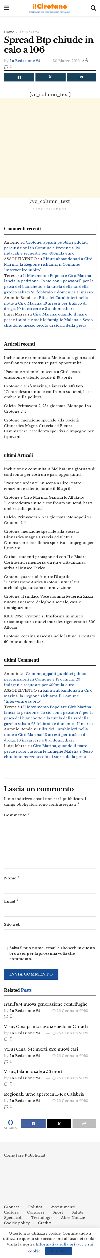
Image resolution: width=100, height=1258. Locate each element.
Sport (58, 1214)
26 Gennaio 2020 (70, 1013)
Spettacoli (13, 1220)
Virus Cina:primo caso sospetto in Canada (46, 1028)
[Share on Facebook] (19, 77)
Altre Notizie (73, 1220)
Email (11, 903)
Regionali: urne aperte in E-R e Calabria (44, 1096)
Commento (17, 816)
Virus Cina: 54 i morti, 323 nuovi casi (41, 1051)
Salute (77, 1214)
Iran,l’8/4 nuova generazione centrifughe (45, 1006)
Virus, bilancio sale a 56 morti (33, 1073)
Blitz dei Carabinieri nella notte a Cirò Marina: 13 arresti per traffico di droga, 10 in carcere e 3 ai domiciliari (46, 303)
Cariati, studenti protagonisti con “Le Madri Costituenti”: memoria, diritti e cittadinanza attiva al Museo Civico (45, 562)
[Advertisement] (50, 148)
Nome (12, 879)
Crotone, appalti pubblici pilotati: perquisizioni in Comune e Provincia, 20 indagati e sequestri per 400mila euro (46, 248)
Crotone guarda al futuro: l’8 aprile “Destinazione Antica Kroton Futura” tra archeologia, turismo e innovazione (41, 582)
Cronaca (12, 1209)
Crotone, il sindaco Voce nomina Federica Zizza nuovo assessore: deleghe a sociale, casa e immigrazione (48, 602)
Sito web (12, 926)
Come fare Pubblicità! (24, 1157)
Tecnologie (42, 1220)
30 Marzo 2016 (66, 61)
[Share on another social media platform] (81, 77)
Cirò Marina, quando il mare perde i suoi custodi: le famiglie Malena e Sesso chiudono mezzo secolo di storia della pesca (48, 320)
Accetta (58, 1251)
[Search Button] (93, 8)
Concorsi (35, 1214)
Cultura (11, 1214)
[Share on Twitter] (50, 77)
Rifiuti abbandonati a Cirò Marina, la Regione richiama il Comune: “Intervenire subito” (48, 264)
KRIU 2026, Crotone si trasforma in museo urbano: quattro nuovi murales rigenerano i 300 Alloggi (49, 622)
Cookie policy (17, 1225)
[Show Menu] (6, 8)
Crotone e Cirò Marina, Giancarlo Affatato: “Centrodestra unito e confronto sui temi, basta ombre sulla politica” (48, 392)
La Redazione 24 (25, 61)
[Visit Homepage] (50, 8)
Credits (44, 1225)
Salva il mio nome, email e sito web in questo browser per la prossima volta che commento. (52, 956)
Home (9, 32)
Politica (35, 1209)
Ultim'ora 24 (28, 32)
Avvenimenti (63, 1209)
